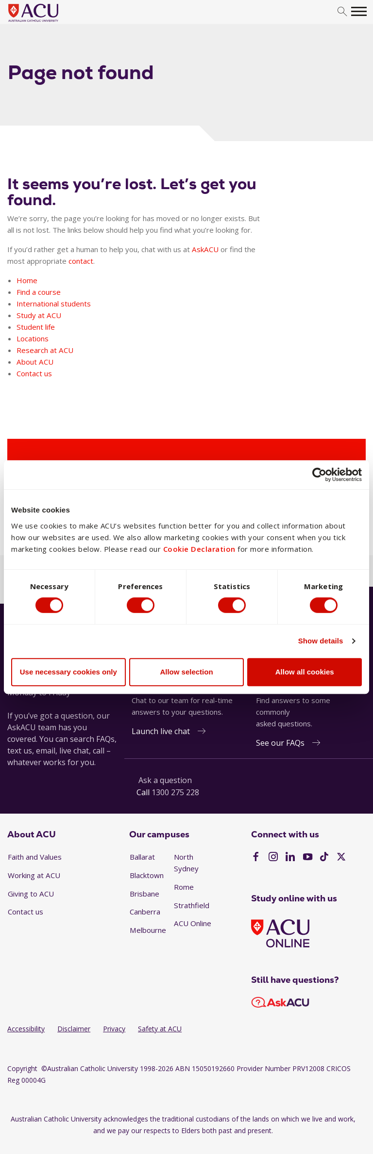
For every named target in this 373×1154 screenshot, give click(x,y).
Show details (320, 641)
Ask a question (165, 780)
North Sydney (186, 862)
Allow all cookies (304, 672)
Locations (33, 338)
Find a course (39, 292)
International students (54, 303)
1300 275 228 (175, 792)
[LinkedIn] (290, 858)
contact (80, 261)
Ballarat (142, 857)
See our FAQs (280, 742)
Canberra (145, 911)
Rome (184, 887)
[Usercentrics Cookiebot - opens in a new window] (319, 474)
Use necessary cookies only (68, 672)
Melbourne (148, 930)
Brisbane (144, 893)
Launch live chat (161, 731)
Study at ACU (39, 315)
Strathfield (191, 905)
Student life (36, 327)
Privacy (114, 1028)
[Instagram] (273, 858)
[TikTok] (324, 858)
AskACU (205, 249)
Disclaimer (73, 1028)
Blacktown (147, 875)
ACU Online (192, 923)
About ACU (35, 362)
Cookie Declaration (199, 548)
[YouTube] (307, 858)
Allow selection (186, 672)
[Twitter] (341, 858)
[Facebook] (255, 858)
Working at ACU (34, 875)
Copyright (22, 1068)
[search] (342, 12)
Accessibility (26, 1028)
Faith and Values (35, 857)
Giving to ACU (31, 893)
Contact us (34, 373)
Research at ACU (45, 350)
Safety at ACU (160, 1028)
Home (27, 280)
